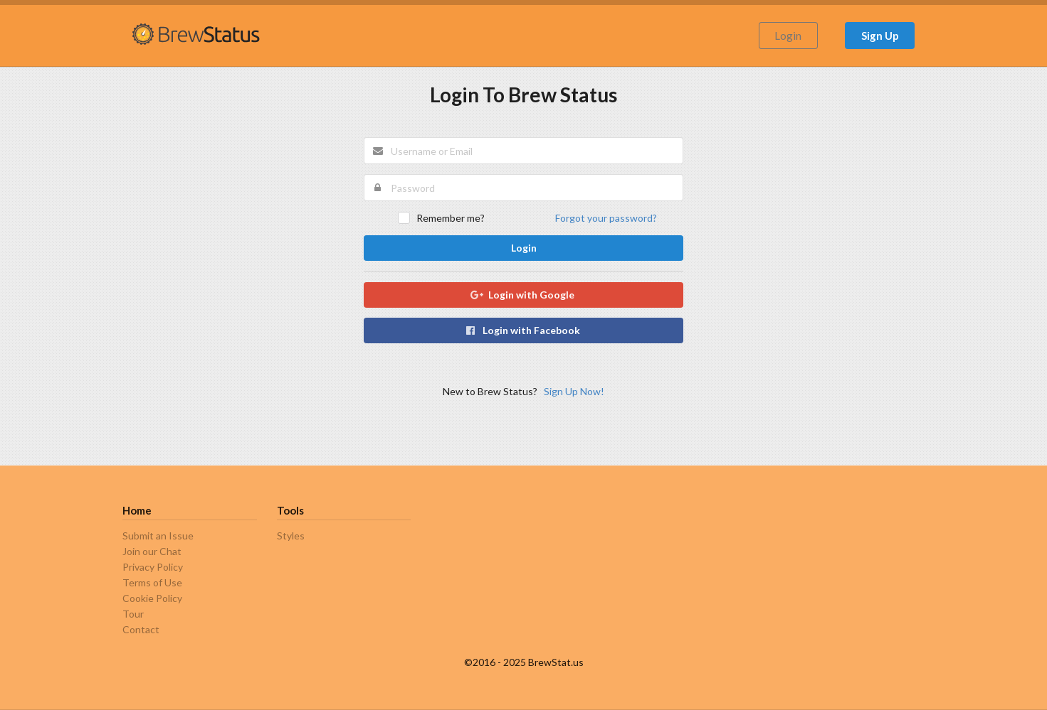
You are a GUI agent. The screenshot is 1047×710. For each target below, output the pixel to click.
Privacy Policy (152, 567)
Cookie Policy (152, 598)
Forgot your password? (606, 218)
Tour (133, 614)
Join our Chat (151, 551)
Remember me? (450, 218)
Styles (291, 536)
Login (787, 35)
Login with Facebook (523, 330)
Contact (140, 629)
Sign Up (880, 35)
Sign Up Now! (574, 391)
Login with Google (522, 295)
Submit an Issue (158, 536)
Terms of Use (152, 582)
